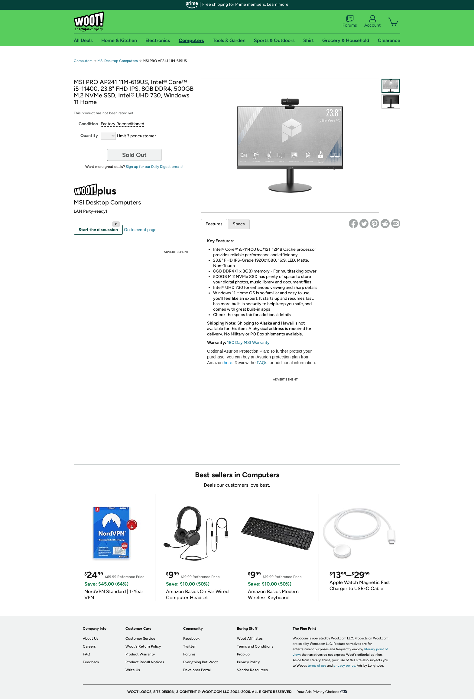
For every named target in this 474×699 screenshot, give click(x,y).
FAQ (86, 654)
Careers (89, 646)
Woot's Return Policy (143, 646)
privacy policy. (344, 666)
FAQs (262, 362)
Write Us (132, 670)
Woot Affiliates (250, 638)
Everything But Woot (200, 662)
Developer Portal (197, 670)
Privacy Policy (248, 662)
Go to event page (140, 229)
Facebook (191, 638)
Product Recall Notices (144, 662)
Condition (88, 123)
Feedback (91, 662)
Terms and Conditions (255, 646)
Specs (239, 224)
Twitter (189, 646)
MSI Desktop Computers (117, 61)
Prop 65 (243, 654)
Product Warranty (140, 654)
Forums (350, 21)
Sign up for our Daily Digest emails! (154, 167)
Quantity (89, 135)
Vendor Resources (252, 670)
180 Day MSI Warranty (248, 342)
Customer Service (140, 638)
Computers (83, 61)
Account (372, 21)
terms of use (317, 666)
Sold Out (134, 154)
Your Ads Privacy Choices (318, 692)
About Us (90, 638)
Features (214, 224)
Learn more (277, 4)
